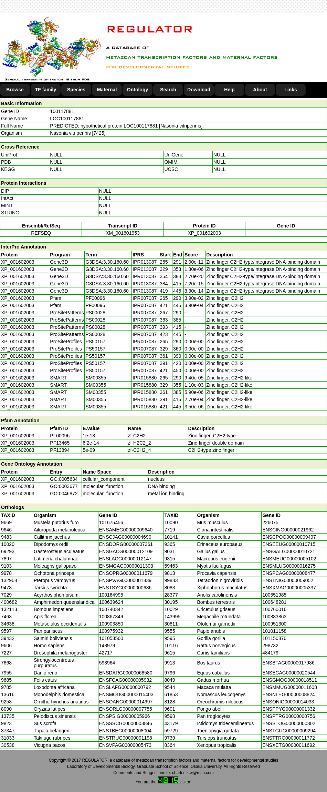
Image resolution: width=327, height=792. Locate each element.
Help (229, 89)
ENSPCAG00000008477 (288, 573)
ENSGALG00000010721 (288, 551)
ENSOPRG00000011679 (126, 573)
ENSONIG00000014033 (288, 701)
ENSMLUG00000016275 (289, 566)
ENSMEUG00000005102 (289, 558)
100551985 (274, 595)
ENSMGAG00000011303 (126, 566)
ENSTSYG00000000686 (125, 587)
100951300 (274, 624)
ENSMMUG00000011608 (289, 687)
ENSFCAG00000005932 (125, 680)
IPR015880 (145, 377)
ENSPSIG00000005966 (124, 716)
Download (198, 89)
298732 (270, 645)
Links (290, 89)
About (260, 89)
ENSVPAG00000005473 (125, 745)
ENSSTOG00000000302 (288, 723)
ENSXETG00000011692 (288, 745)
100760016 (274, 609)
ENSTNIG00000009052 (287, 580)
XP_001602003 (204, 233)
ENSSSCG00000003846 (125, 723)
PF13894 (60, 450)
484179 (270, 653)
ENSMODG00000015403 (126, 694)
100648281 (274, 602)
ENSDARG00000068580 (125, 673)
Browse (15, 89)
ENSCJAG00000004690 (125, 537)
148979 (107, 645)
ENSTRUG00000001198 (125, 738)
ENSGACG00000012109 (126, 551)
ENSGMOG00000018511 (289, 680)
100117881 (62, 111)
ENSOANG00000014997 (126, 701)
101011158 (274, 631)
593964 (107, 663)
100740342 (111, 609)
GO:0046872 (63, 493)
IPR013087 (145, 262)
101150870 (274, 638)
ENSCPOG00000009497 (289, 537)
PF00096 (60, 435)
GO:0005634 (63, 479)
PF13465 (60, 443)
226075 (270, 522)
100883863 (274, 616)
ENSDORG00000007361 (126, 544)
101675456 (111, 522)
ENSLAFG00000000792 (125, 687)
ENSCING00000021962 (288, 529)
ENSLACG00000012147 (125, 558)
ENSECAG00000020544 (288, 673)
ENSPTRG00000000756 (288, 716)
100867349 (111, 616)
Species (76, 89)
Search (168, 89)
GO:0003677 (63, 486)
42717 (106, 653)
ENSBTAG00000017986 (288, 663)
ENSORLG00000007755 (125, 709)
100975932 (111, 631)
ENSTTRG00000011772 (288, 738)
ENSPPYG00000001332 (288, 709)
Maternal (107, 89)
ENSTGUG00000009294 (289, 730)
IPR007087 (145, 298)
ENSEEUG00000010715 (288, 544)
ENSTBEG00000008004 (125, 730)
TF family (45, 89)
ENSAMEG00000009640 (126, 529)
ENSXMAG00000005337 (289, 587)
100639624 (111, 602)
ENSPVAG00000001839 (125, 580)
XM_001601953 (123, 233)
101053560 (111, 638)
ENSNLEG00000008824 (288, 694)
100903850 (111, 624)
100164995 (111, 595)
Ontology (137, 89)
